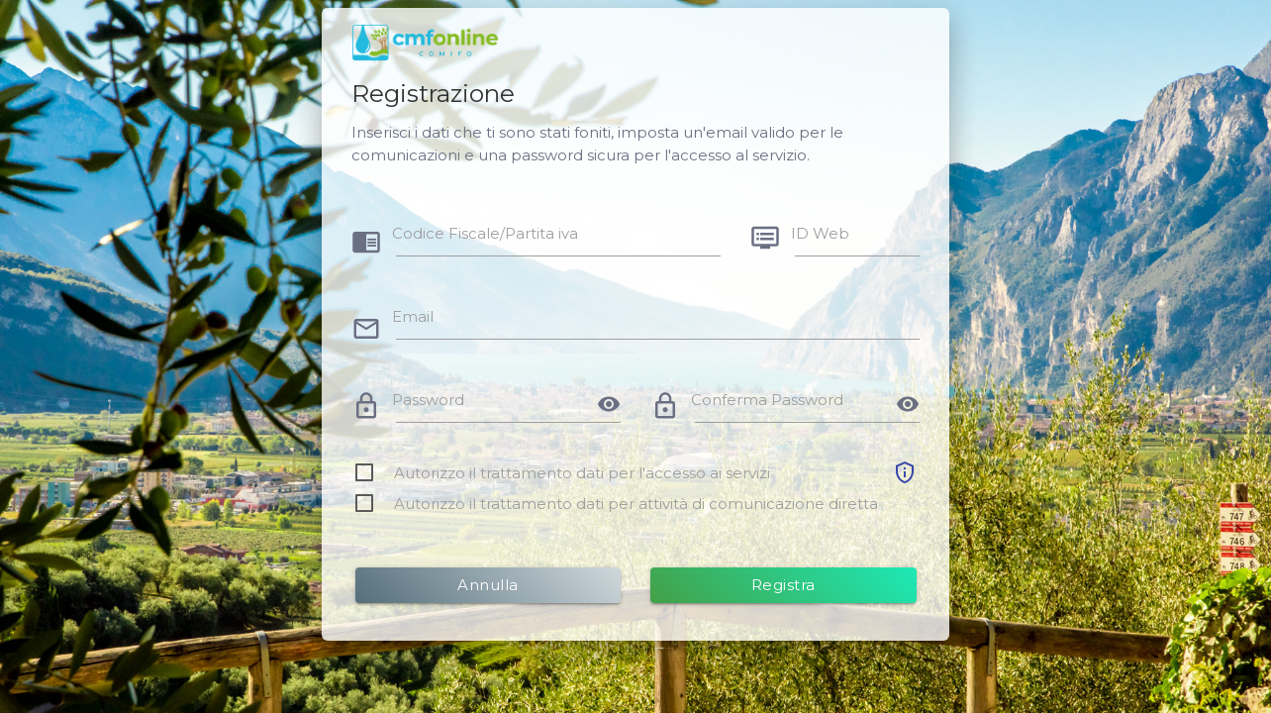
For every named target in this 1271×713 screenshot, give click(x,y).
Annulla (488, 584)
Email (413, 316)
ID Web (820, 233)
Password (428, 399)
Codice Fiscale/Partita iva (485, 233)
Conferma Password (767, 399)
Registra (783, 584)
